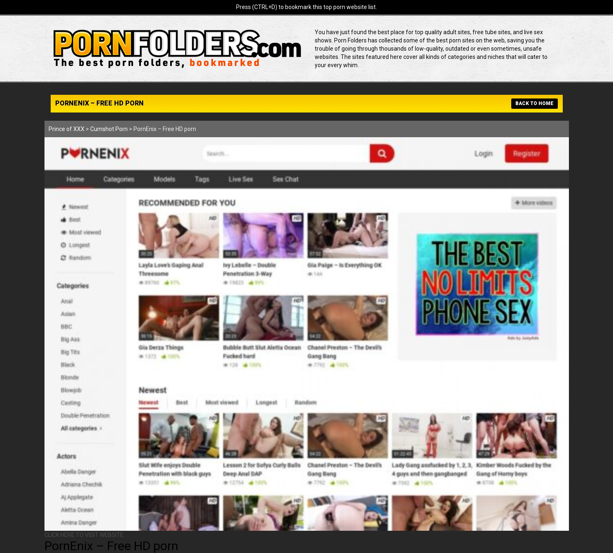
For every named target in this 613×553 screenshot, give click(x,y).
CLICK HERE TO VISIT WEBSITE (84, 535)
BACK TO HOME (534, 103)
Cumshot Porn (109, 129)
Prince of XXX (66, 129)
